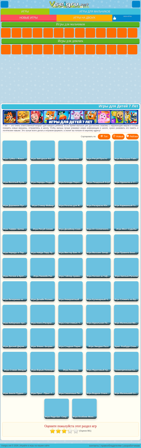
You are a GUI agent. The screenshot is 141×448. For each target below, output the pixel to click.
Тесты (48, 49)
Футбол (16, 33)
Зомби (48, 33)
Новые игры (29, 17)
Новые (118, 136)
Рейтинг (132, 136)
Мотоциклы (101, 33)
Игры (25, 11)
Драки (132, 33)
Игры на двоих (85, 17)
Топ (104, 136)
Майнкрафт (69, 33)
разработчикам (132, 445)
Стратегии (27, 33)
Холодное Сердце (101, 49)
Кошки (111, 49)
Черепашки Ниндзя (90, 33)
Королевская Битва (59, 33)
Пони (6, 49)
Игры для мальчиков (95, 11)
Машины (80, 33)
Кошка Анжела (90, 49)
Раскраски (80, 49)
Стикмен (111, 33)
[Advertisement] (70, 79)
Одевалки (122, 49)
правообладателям (111, 445)
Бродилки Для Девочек (69, 49)
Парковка (6, 33)
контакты (94, 445)
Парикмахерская (132, 49)
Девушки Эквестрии (16, 49)
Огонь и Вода (27, 49)
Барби (37, 49)
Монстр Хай (59, 49)
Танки (37, 33)
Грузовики (122, 33)
